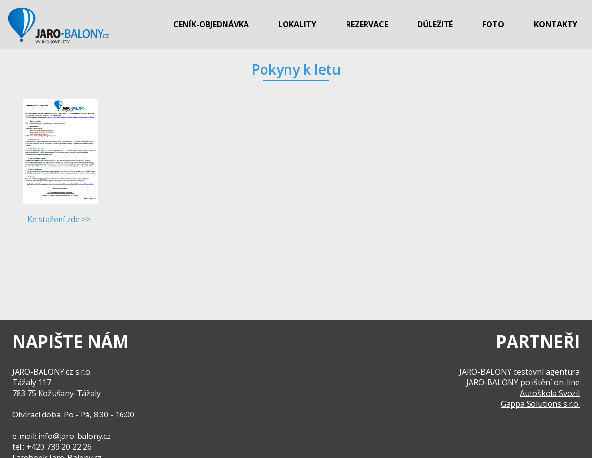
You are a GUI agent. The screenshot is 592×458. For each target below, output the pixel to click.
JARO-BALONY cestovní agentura (519, 371)
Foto (493, 24)
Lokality (297, 24)
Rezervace (367, 24)
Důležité (435, 24)
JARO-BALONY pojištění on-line (523, 382)
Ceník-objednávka (211, 24)
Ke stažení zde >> (58, 219)
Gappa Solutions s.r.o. (540, 403)
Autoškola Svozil (550, 393)
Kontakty (555, 24)
